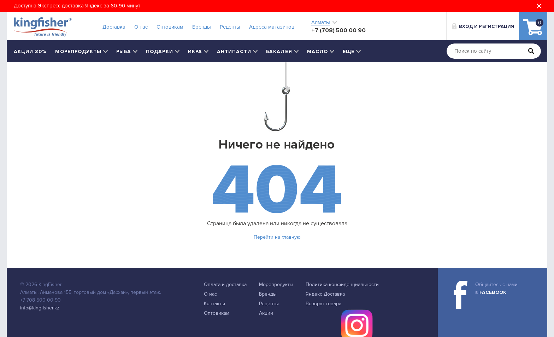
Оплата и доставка (225, 284)
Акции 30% (30, 51)
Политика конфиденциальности (342, 284)
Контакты (214, 304)
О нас (141, 27)
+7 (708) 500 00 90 (338, 30)
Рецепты (230, 27)
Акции (266, 313)
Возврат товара (323, 304)
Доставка (113, 27)
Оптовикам (170, 27)
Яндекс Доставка (325, 294)
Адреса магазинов (271, 27)
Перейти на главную (277, 237)
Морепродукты (276, 284)
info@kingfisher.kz (39, 308)
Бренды (201, 27)
